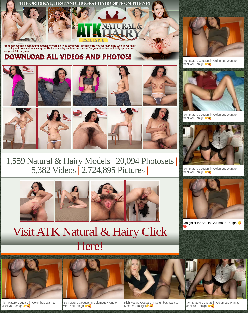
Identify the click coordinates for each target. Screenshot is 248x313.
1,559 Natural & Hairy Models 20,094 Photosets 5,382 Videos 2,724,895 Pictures (89, 165)
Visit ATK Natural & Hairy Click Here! (90, 238)
